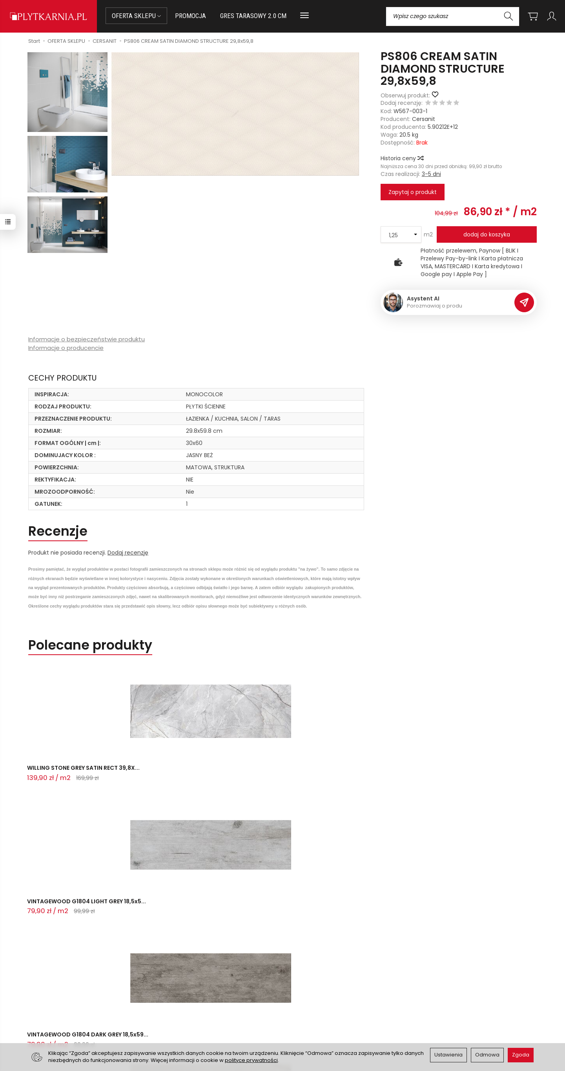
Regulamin (301, 994)
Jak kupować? (177, 985)
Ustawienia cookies (184, 1024)
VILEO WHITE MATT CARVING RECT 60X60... (386, 774)
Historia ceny (402, 158)
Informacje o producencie (66, 348)
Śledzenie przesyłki (54, 1022)
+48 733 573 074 (55, 1012)
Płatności (170, 994)
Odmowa (487, 1054)
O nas (295, 985)
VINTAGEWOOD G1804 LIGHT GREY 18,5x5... (172, 774)
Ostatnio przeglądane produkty (131, 884)
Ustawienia (448, 1054)
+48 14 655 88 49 (56, 1003)
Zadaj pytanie (54, 847)
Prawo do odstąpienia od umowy (203, 1004)
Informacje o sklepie (328, 963)
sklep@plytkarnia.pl (59, 994)
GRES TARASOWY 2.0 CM (253, 16)
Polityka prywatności (315, 1004)
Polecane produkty (90, 645)
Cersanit (423, 119)
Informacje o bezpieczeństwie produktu (86, 339)
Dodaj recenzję (128, 553)
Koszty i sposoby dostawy (193, 1014)
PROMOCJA (190, 16)
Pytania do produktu (95, 808)
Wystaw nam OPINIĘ (314, 1014)
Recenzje (57, 531)
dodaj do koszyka (486, 234)
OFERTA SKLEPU (136, 16)
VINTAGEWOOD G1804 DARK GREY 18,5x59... (275, 774)
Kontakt (46, 963)
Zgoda (520, 1054)
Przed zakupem (190, 963)
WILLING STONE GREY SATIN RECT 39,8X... (73, 774)
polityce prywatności (251, 1060)
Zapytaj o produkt (412, 192)
